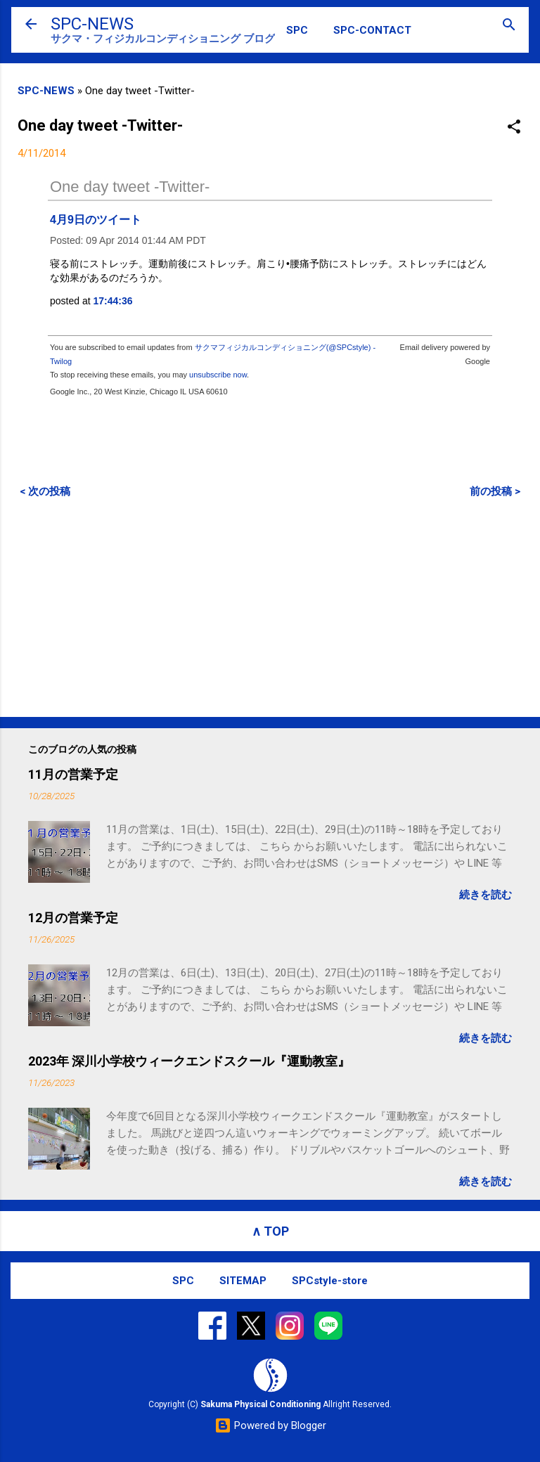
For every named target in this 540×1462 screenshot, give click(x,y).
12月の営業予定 (73, 917)
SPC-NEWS (92, 24)
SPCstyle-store (330, 1280)
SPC (297, 30)
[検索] (509, 25)
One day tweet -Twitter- (130, 186)
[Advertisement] (270, 607)
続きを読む (485, 894)
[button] (514, 127)
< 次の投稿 (45, 491)
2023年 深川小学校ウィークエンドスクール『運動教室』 (189, 1061)
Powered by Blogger (270, 1425)
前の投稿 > (495, 491)
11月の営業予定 (73, 774)
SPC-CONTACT (372, 30)
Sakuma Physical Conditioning (260, 1404)
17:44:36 (113, 300)
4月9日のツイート (95, 220)
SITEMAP (242, 1280)
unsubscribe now (218, 374)
